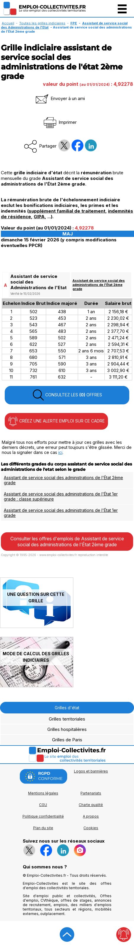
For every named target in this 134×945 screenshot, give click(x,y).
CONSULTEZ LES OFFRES (67, 395)
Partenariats (90, 793)
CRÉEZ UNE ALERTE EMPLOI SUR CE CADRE (56, 421)
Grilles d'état (67, 707)
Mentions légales (43, 793)
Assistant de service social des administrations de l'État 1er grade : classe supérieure (61, 496)
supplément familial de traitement (67, 211)
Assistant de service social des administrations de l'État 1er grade (61, 513)
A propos (91, 816)
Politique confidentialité (43, 816)
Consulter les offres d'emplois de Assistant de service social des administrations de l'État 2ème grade (67, 541)
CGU (43, 804)
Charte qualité (91, 804)
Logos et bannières (91, 771)
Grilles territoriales (67, 719)
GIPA (39, 216)
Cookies (90, 828)
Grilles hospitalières (67, 729)
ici (60, 452)
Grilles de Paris (67, 740)
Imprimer (60, 122)
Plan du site (43, 828)
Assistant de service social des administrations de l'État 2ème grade (98, 284)
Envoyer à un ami (60, 98)
